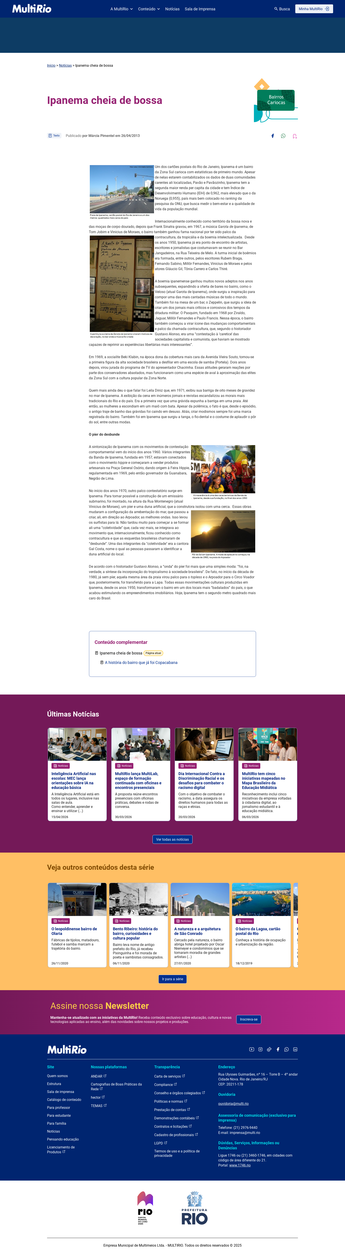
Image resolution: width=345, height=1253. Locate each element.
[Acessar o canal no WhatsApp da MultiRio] (286, 1050)
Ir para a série (172, 979)
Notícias (172, 9)
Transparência (167, 1067)
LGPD (160, 1143)
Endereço (226, 1067)
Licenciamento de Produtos (61, 1149)
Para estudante (59, 1116)
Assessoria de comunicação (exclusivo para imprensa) (257, 1118)
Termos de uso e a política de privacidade (177, 1153)
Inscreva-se (248, 1019)
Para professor (58, 1108)
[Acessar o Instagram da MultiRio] (260, 1050)
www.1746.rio (240, 1165)
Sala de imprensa (60, 1092)
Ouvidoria (226, 1094)
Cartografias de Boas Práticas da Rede (116, 1086)
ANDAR (99, 1076)
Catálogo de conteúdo (64, 1100)
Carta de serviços (169, 1076)
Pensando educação (63, 1139)
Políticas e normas (170, 1101)
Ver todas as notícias (172, 839)
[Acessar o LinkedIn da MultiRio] (295, 1050)
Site (50, 1067)
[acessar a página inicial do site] (32, 9)
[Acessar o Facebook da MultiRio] (278, 1050)
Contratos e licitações (173, 1126)
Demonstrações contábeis (176, 1118)
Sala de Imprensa (200, 9)
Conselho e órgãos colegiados (179, 1093)
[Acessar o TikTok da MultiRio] (269, 1050)
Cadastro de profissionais (176, 1135)
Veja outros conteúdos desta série (100, 867)
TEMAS (99, 1106)
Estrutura (54, 1084)
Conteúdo (149, 9)
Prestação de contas (172, 1109)
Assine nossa (99, 1006)
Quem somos (57, 1076)
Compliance (165, 1084)
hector (98, 1097)
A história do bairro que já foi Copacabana (141, 662)
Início (51, 65)
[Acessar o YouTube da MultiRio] (251, 1050)
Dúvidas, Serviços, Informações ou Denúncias (248, 1145)
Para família (56, 1124)
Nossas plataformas (109, 1067)
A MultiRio (121, 9)
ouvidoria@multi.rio (233, 1104)
